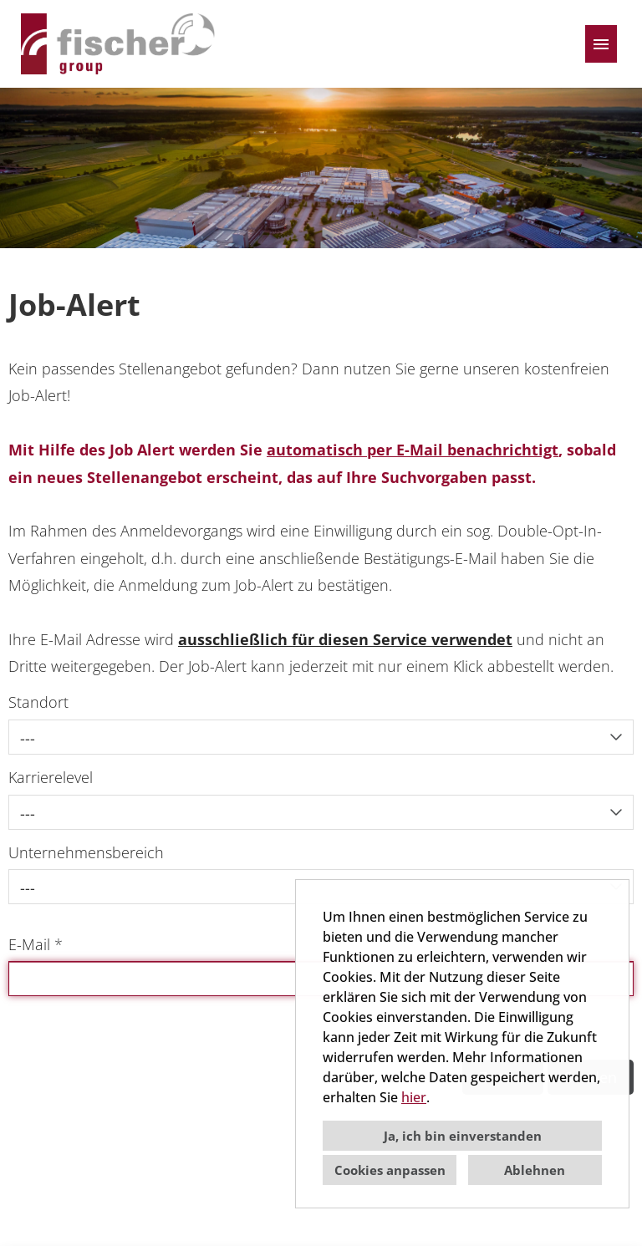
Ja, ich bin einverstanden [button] (463, 1135)
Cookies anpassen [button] (390, 1170)
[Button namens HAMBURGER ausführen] (601, 44)
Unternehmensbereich (86, 852)
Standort (38, 702)
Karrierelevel (50, 777)
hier (413, 1097)
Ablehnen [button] (534, 1170)
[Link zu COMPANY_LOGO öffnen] (120, 44)
